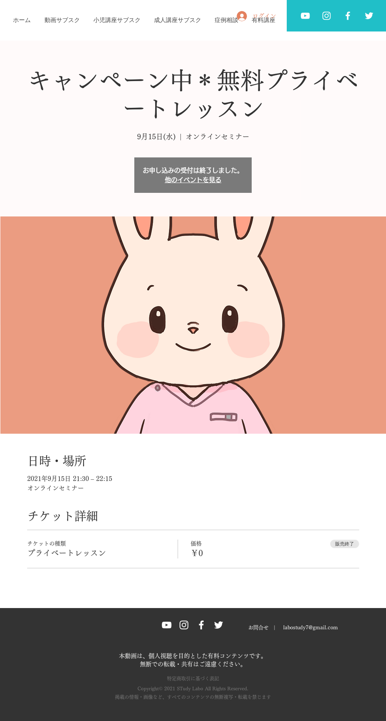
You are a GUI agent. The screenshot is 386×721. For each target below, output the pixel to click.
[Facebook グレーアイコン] (347, 15)
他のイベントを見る (193, 180)
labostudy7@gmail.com (310, 627)
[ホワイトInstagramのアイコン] (326, 15)
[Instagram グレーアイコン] (184, 625)
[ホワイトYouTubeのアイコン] (305, 15)
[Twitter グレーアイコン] (369, 15)
